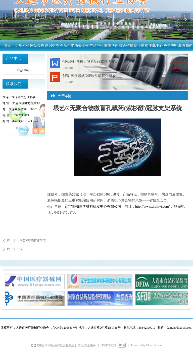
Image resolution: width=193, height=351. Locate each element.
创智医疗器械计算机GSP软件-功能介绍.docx (96, 61)
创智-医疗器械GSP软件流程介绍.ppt (90, 76)
